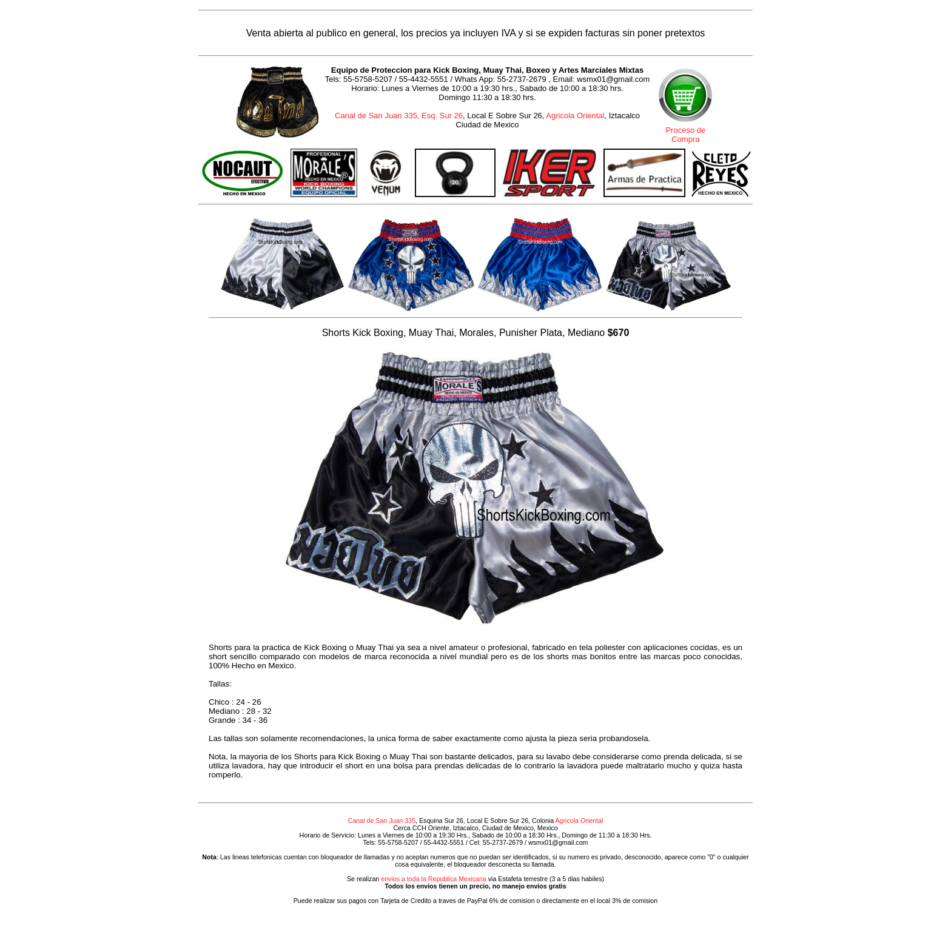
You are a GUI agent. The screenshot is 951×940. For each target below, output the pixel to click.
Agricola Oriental (575, 115)
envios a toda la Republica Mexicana (433, 878)
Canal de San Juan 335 (381, 820)
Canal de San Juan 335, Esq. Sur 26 (399, 115)
